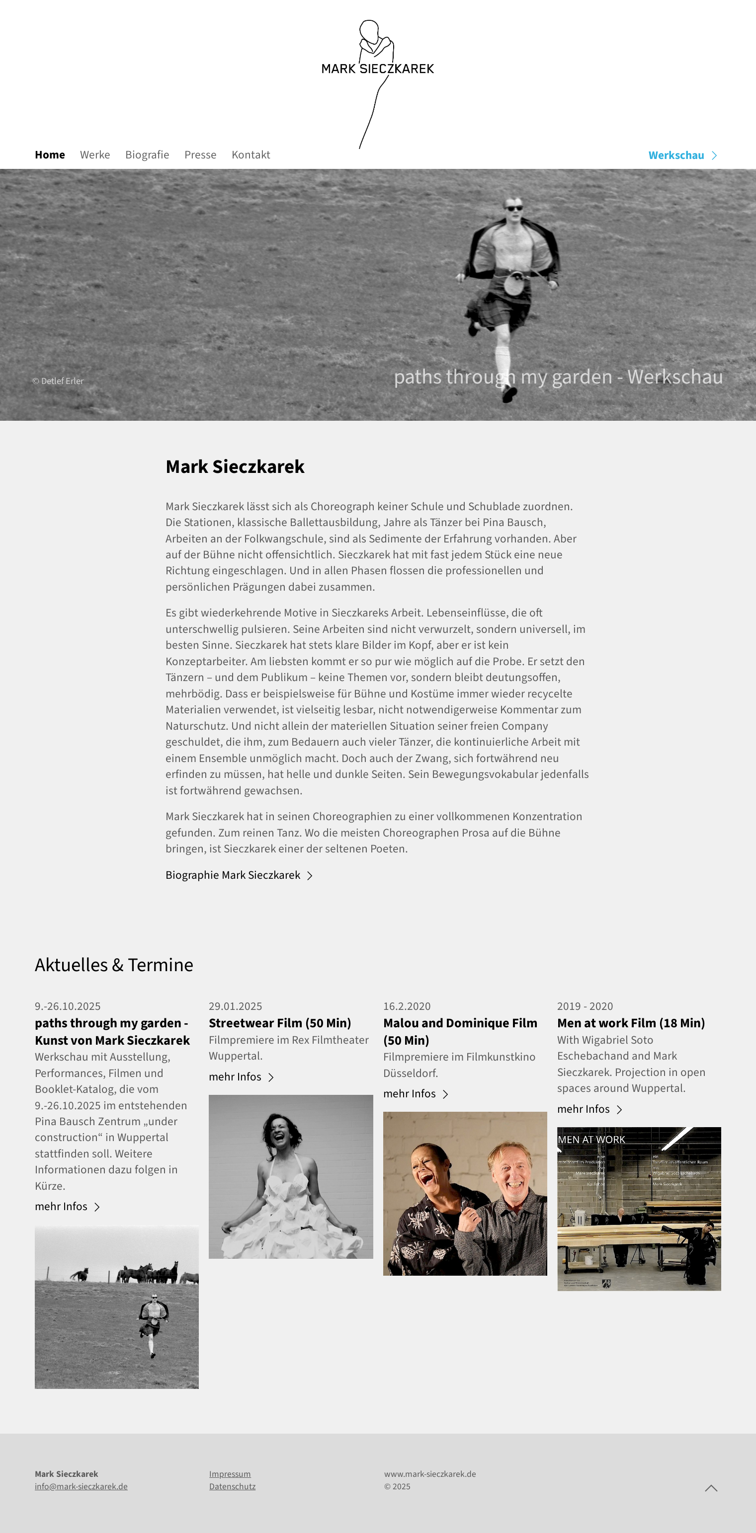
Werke (95, 155)
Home (50, 155)
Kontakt (251, 155)
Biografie (147, 155)
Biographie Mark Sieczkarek (241, 876)
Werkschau (685, 155)
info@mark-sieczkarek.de (81, 1486)
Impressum (230, 1474)
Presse (200, 155)
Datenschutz (232, 1486)
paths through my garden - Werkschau (559, 377)
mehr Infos (69, 1207)
